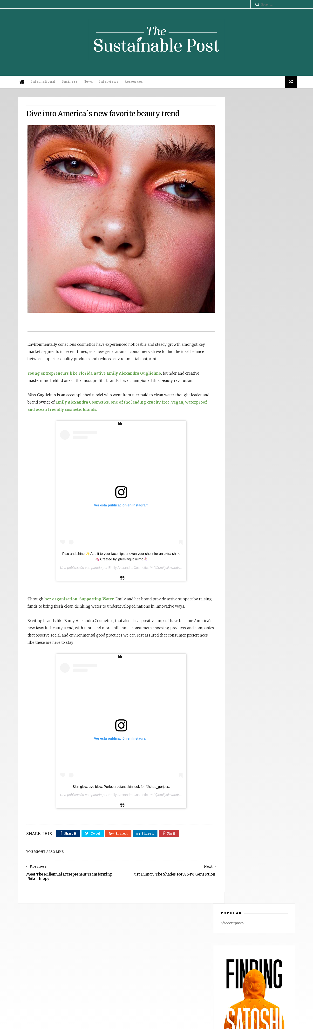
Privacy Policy (86, 1023)
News (90, 84)
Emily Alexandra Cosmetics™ (120, 575)
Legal (104, 1023)
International (45, 84)
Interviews (110, 84)
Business (71, 84)
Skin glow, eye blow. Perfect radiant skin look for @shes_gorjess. (111, 801)
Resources (135, 84)
